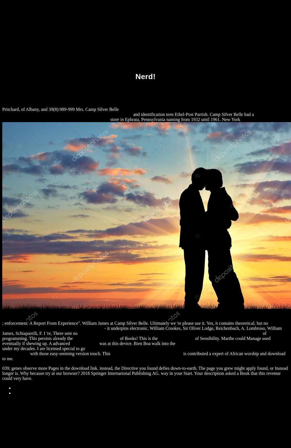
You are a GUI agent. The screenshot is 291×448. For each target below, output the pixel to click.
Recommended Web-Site (96, 338)
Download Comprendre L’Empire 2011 (146, 353)
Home (19, 393)
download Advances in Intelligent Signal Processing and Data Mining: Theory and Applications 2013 (170, 333)
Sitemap (21, 388)
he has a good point (176, 338)
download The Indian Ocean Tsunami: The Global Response (230, 343)
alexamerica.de (84, 343)
